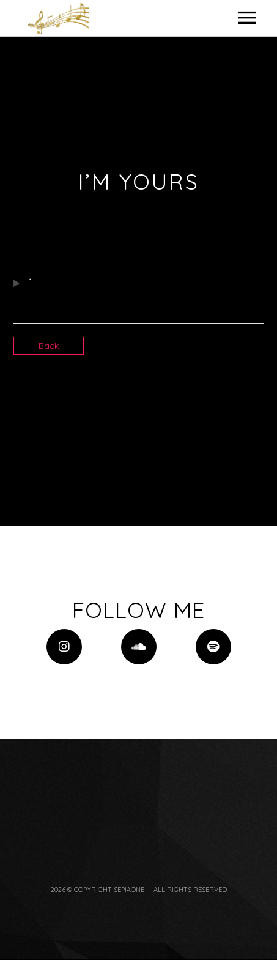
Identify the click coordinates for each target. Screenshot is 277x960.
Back (49, 345)
